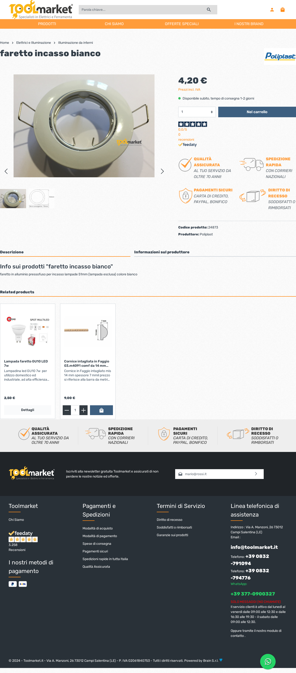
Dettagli (27, 410)
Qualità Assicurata (96, 567)
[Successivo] (162, 171)
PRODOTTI (47, 24)
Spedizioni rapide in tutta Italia (105, 559)
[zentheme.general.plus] (83, 411)
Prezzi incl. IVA (189, 90)
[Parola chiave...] (139, 10)
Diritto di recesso (169, 520)
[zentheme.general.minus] (67, 411)
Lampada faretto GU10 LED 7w (26, 364)
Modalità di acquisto (98, 529)
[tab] (65, 252)
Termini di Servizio (181, 506)
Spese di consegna (97, 544)
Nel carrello (257, 112)
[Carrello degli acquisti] (282, 9)
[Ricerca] (209, 10)
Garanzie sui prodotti (172, 536)
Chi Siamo (16, 520)
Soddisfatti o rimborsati (174, 528)
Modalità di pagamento (100, 536)
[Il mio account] (272, 9)
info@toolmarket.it (254, 548)
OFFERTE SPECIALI (182, 24)
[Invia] (256, 474)
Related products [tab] (17, 292)
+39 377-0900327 (253, 594)
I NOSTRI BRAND (249, 24)
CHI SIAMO (114, 24)
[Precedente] (6, 171)
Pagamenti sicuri (95, 552)
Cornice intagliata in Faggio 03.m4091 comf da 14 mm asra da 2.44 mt (86, 364)
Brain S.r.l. (210, 661)
